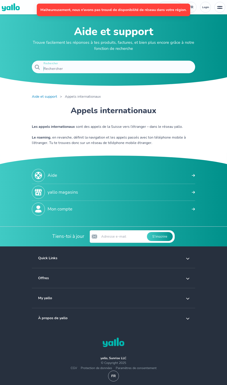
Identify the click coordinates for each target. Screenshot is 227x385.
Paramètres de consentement (136, 368)
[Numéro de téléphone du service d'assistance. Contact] (170, 7)
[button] (113, 258)
